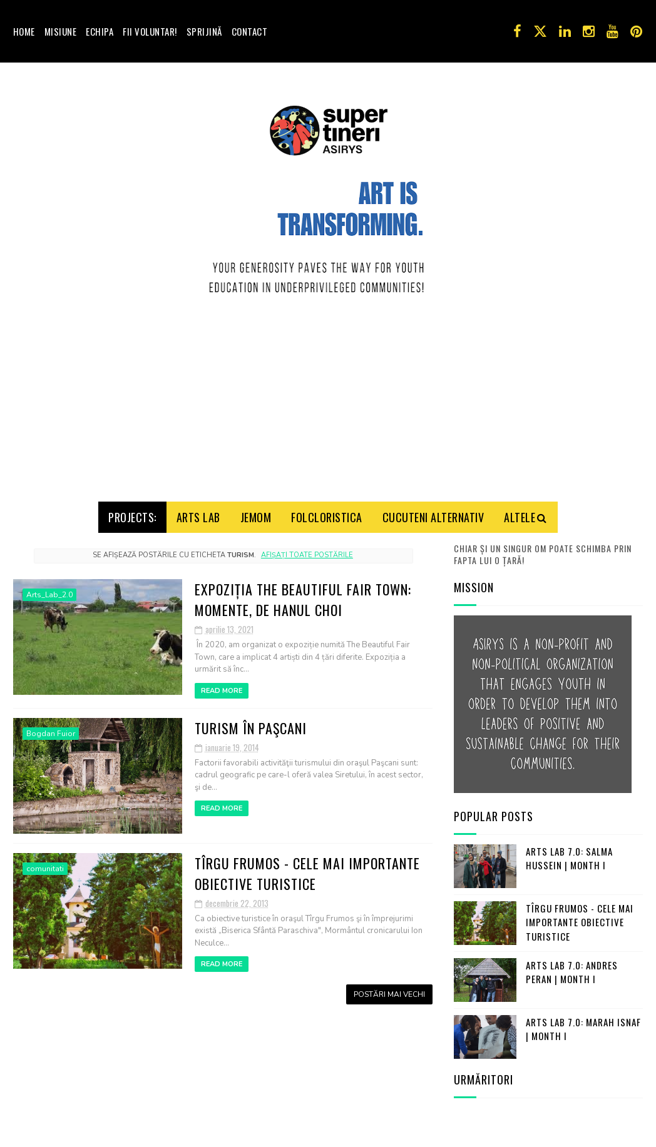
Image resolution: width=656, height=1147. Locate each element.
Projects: (132, 513)
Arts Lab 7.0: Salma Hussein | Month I (569, 854)
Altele (519, 513)
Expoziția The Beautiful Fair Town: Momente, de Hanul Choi (303, 595)
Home (24, 31)
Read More (221, 686)
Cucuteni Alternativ (433, 513)
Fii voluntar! (150, 31)
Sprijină (204, 31)
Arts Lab (198, 513)
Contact (250, 31)
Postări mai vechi (389, 991)
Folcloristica (326, 513)
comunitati (45, 864)
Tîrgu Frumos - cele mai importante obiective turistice (307, 869)
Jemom (256, 513)
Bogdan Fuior (50, 729)
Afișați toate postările (307, 551)
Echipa (99, 31)
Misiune (60, 31)
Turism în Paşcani (251, 724)
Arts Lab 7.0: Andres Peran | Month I (572, 968)
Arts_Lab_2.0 (49, 590)
